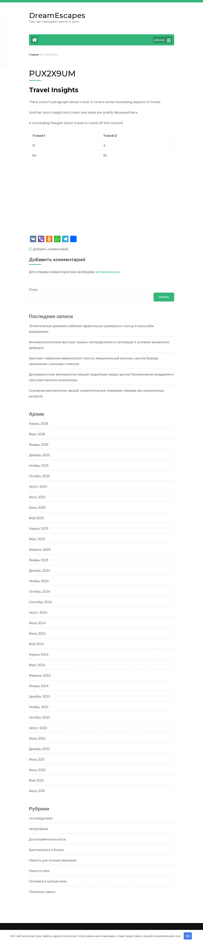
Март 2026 (37, 434)
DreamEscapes (57, 15)
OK (188, 936)
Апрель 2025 (38, 528)
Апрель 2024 (39, 654)
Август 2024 (38, 612)
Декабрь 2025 (39, 455)
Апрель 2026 (38, 423)
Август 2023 (38, 728)
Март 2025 (37, 539)
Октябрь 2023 (39, 717)
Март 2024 (37, 665)
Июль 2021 (37, 759)
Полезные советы (42, 892)
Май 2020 (36, 780)
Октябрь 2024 (39, 591)
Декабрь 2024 (39, 570)
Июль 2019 (37, 791)
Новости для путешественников (52, 860)
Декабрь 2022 (39, 749)
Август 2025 (38, 486)
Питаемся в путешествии (48, 881)
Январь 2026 (39, 444)
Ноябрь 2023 (39, 707)
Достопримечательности (47, 839)
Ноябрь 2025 (39, 465)
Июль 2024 (37, 623)
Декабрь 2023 (39, 696)
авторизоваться (107, 272)
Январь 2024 (39, 686)
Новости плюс (39, 871)
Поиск (33, 289)
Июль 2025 (37, 497)
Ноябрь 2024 (39, 581)
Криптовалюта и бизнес (46, 850)
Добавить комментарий (50, 249)
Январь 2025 (39, 560)
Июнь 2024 (37, 633)
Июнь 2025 (37, 507)
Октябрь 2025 (39, 476)
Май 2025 (36, 518)
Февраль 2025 (40, 549)
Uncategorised (40, 818)
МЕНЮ (162, 40)
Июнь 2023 (37, 738)
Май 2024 (36, 644)
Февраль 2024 (40, 675)
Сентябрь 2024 (40, 602)
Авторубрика (38, 829)
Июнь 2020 (37, 770)
